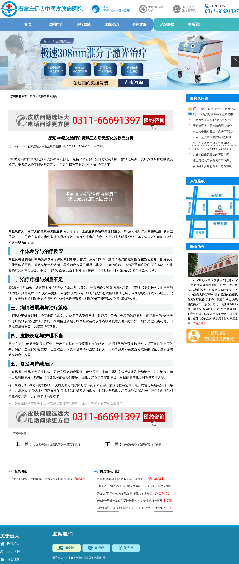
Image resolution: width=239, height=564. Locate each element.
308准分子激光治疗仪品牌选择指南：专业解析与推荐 (134, 501)
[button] (235, 61)
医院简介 (56, 24)
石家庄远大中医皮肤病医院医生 (212, 137)
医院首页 (10, 544)
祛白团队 (10, 560)
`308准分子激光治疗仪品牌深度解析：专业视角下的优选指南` (135, 487)
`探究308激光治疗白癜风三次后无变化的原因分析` (48, 480)
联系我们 (195, 24)
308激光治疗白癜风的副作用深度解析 (57, 444)
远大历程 (10, 552)
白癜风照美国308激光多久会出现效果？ (131, 479)
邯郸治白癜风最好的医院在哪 (211, 154)
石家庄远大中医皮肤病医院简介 (212, 125)
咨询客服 (139, 24)
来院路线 (167, 24)
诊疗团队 (84, 24)
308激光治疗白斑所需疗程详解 (143, 444)
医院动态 (111, 24)
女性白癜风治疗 (48, 96)
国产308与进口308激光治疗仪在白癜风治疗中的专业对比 (135, 508)
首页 (28, 24)
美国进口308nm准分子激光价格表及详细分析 (134, 493)
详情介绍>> (199, 323)
